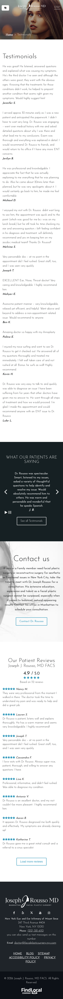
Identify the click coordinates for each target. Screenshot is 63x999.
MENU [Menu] (56, 8)
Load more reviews (31, 861)
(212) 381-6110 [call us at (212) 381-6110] (36, 930)
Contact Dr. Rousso (31, 621)
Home (9, 34)
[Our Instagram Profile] (49, 913)
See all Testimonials (31, 521)
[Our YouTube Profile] (40, 913)
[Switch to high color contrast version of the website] (5, 8)
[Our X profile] (32, 913)
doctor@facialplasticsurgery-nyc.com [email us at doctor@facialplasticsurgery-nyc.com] (35, 943)
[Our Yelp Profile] (23, 913)
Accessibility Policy (24, 957)
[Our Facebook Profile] (14, 913)
